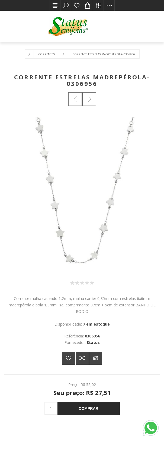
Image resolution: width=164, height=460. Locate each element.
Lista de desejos (76, 5)
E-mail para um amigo (95, 358)
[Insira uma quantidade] (50, 408)
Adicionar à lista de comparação (82, 358)
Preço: (73, 384)
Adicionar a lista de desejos (68, 358)
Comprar (88, 408)
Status (93, 342)
